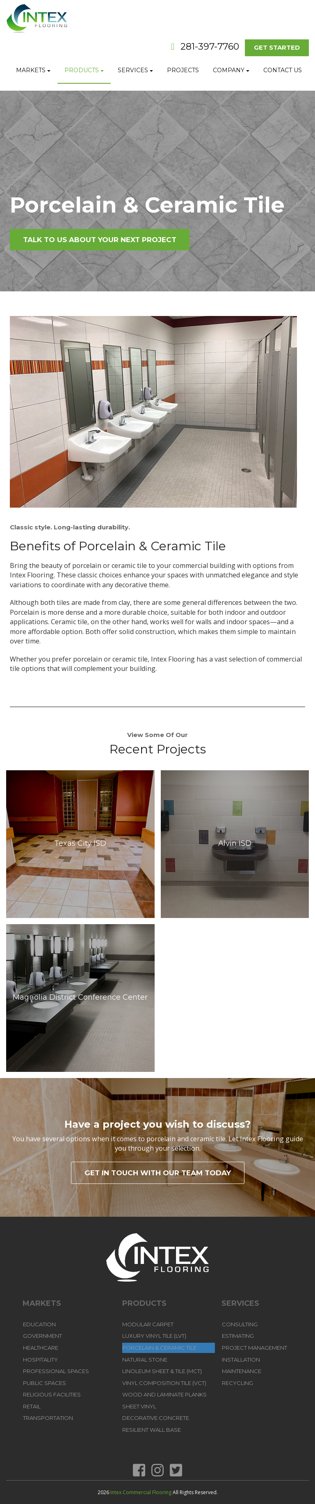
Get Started (277, 47)
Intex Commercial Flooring (140, 1492)
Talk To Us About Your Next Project (99, 240)
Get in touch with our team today (157, 1173)
